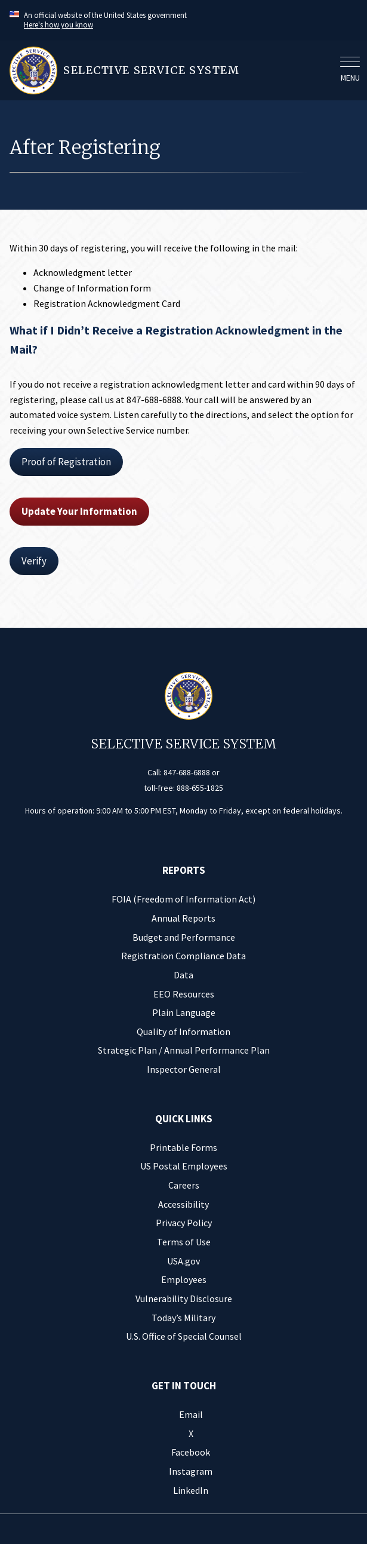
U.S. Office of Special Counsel (184, 1336)
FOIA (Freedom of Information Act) (183, 899)
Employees (183, 1279)
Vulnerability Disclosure (183, 1298)
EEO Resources (183, 994)
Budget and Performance (183, 937)
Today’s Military (183, 1318)
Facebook (190, 1452)
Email (191, 1414)
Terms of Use (184, 1242)
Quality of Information (183, 1031)
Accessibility (183, 1204)
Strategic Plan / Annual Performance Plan (184, 1050)
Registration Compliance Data (183, 956)
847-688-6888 (187, 772)
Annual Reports (183, 918)
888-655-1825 (200, 787)
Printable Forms (183, 1147)
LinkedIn (190, 1490)
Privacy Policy (184, 1223)
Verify (34, 560)
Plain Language (183, 1012)
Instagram (190, 1471)
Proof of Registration (66, 461)
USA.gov (183, 1261)
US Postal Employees (183, 1166)
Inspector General (184, 1069)
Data (183, 975)
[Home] (171, 70)
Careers (183, 1185)
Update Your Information (79, 511)
